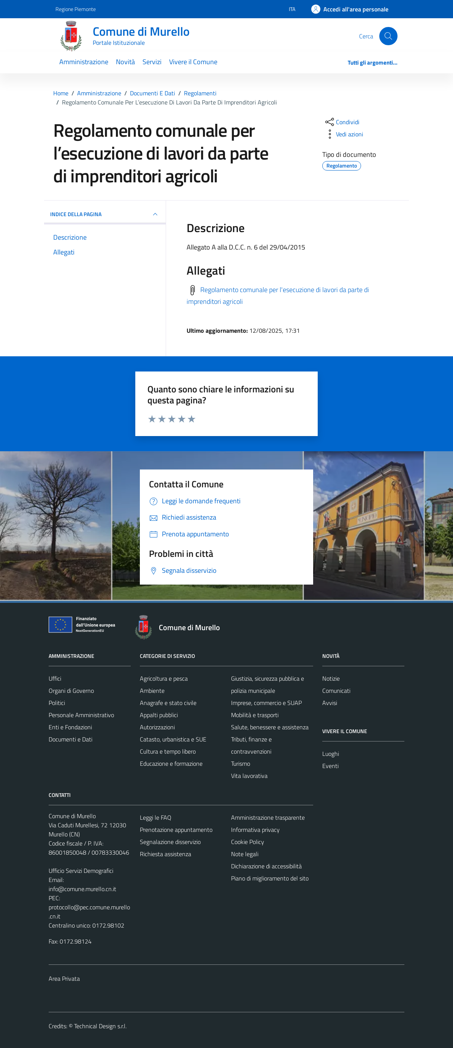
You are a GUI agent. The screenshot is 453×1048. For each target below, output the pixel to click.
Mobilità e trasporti (255, 714)
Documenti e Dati (70, 739)
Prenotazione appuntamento (176, 829)
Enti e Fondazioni (70, 727)
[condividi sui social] (341, 122)
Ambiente (152, 690)
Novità (125, 62)
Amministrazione (83, 62)
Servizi (152, 62)
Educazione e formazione (171, 763)
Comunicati (336, 690)
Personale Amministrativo (81, 714)
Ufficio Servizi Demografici (81, 870)
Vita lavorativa (249, 775)
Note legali (244, 853)
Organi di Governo (71, 690)
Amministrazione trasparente (268, 817)
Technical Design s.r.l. (100, 1026)
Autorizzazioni (157, 727)
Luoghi (330, 753)
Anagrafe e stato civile (168, 702)
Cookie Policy (247, 841)
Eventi (330, 765)
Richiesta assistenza (165, 853)
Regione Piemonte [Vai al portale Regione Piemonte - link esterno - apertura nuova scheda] (75, 9)
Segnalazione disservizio (170, 841)
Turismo (240, 763)
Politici (57, 702)
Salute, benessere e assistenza (270, 727)
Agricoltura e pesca (164, 678)
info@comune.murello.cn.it (82, 888)
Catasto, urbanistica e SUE (173, 739)
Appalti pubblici (159, 714)
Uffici (55, 678)
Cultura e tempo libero (168, 751)
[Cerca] (388, 36)
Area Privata (64, 978)
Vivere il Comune (193, 62)
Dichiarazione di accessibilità (266, 866)
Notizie (331, 678)
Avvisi (329, 702)
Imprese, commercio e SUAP (266, 702)
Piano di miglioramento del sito (270, 878)
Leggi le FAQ (155, 817)
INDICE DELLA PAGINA (105, 214)
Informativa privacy (255, 829)
